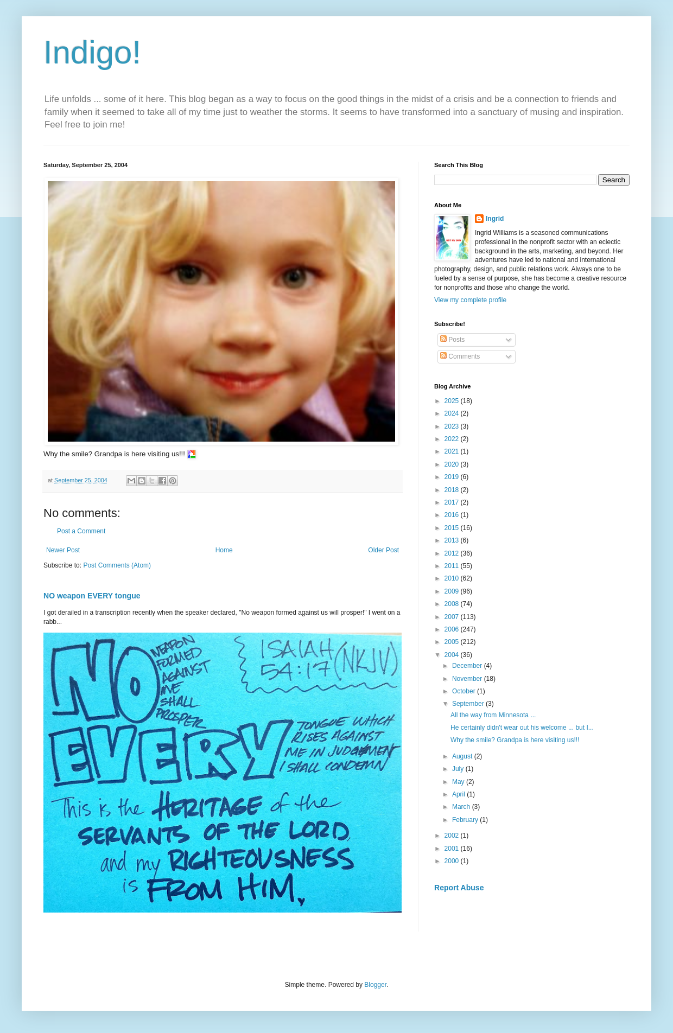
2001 (453, 848)
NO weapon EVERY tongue (92, 595)
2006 (453, 629)
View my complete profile (470, 300)
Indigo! (92, 52)
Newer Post (63, 550)
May (459, 782)
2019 (453, 477)
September (469, 703)
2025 (453, 401)
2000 (453, 861)
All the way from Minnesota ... (493, 715)
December (468, 665)
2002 (453, 835)
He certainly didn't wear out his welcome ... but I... (522, 727)
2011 (453, 566)
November (468, 679)
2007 (453, 617)
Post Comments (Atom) (117, 565)
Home (224, 550)
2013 (453, 540)
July (459, 769)
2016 (453, 515)
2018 (453, 490)
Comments (460, 356)
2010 (453, 578)
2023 (453, 426)
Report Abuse (459, 887)
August (463, 756)
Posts (452, 339)
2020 (453, 464)
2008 (453, 604)
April (459, 794)
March (462, 807)
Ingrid (495, 218)
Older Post (383, 550)
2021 (453, 451)
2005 (453, 642)
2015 (453, 528)
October (464, 691)
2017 (453, 502)
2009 (453, 591)
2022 (453, 439)
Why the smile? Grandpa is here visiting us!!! (515, 740)
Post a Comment (81, 531)
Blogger (375, 985)
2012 (453, 553)
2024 (453, 413)
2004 (453, 655)
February (466, 820)
